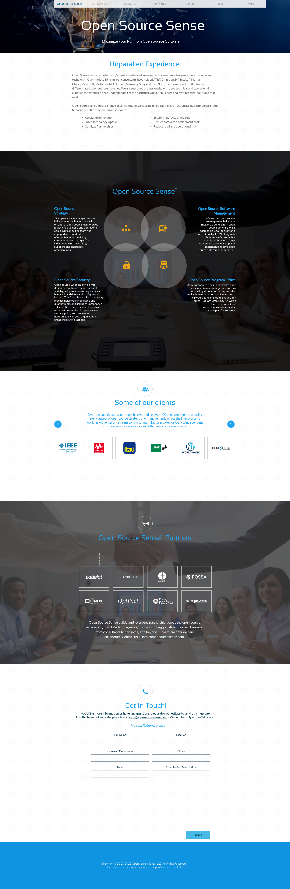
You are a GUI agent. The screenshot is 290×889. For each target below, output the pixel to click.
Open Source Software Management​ (216, 210)
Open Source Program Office (212, 280)
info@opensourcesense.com (163, 637)
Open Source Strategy (64, 210)
